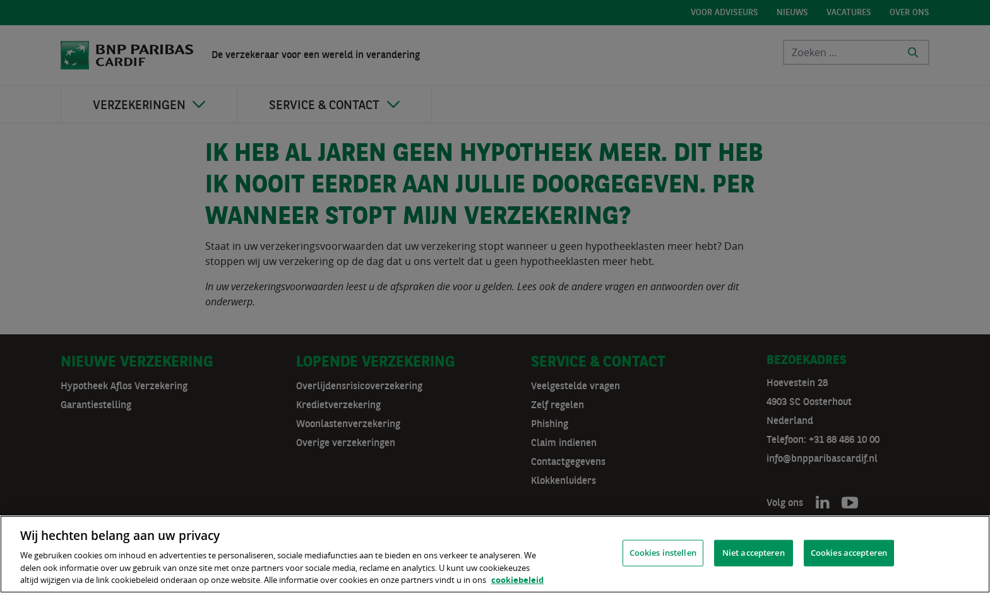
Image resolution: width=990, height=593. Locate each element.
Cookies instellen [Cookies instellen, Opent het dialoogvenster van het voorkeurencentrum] (662, 552)
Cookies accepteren (849, 552)
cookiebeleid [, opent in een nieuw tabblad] (517, 579)
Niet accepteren (753, 552)
